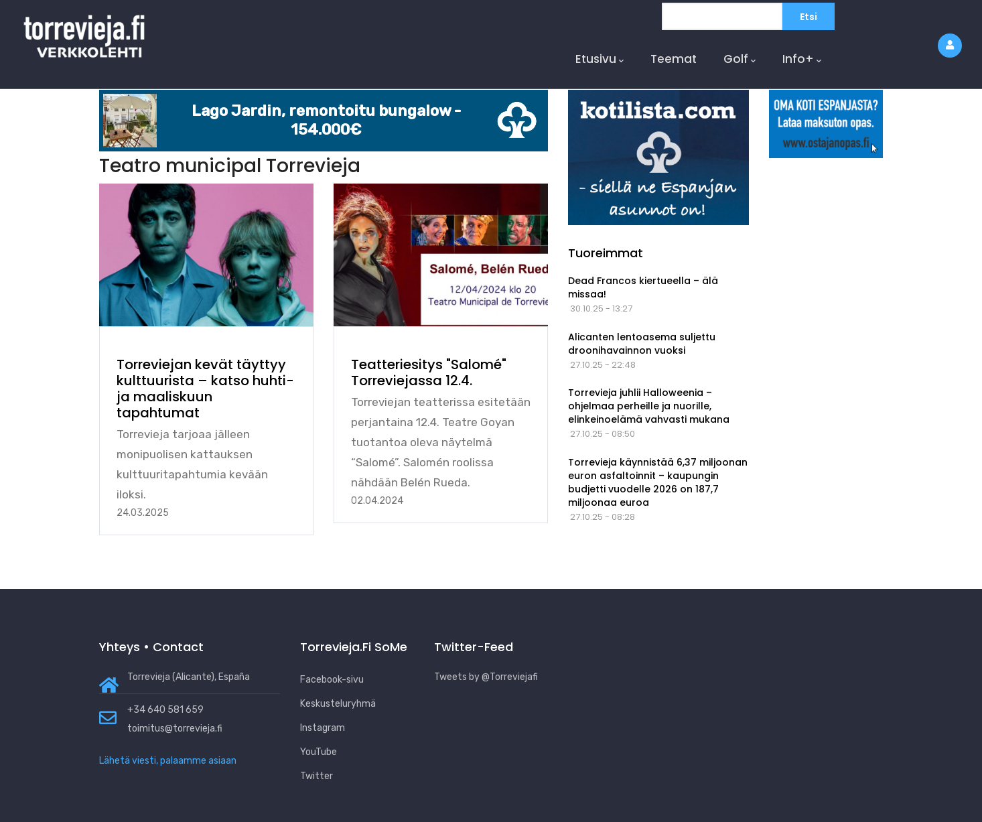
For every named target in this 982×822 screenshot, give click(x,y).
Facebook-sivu (332, 679)
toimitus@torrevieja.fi (174, 728)
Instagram (322, 728)
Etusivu (599, 59)
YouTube (318, 752)
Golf (739, 59)
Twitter (316, 776)
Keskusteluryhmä (338, 703)
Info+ (801, 59)
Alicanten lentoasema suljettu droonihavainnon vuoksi (641, 343)
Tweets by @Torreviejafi (486, 677)
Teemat (673, 59)
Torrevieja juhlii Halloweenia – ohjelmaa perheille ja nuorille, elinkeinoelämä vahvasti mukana (648, 406)
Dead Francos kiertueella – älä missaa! (643, 287)
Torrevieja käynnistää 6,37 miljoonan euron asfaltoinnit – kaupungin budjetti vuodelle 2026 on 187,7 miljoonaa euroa (658, 482)
